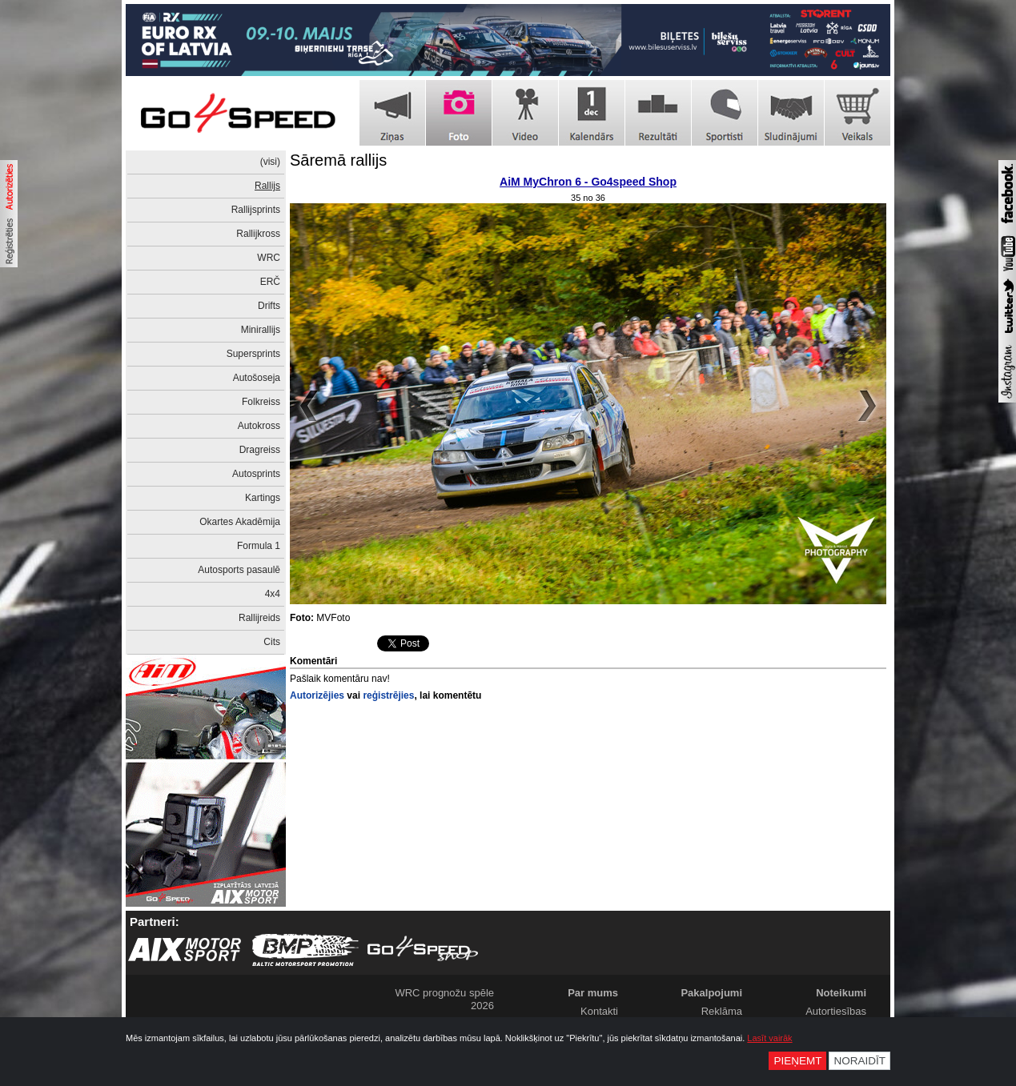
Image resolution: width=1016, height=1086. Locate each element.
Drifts (269, 305)
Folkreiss (261, 401)
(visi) (270, 161)
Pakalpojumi (711, 993)
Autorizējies (317, 695)
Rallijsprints (255, 209)
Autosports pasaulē (239, 569)
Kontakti (599, 1011)
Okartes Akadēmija (239, 521)
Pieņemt (797, 1061)
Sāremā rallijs (338, 160)
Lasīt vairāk (769, 1038)
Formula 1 (258, 545)
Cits (271, 641)
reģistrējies (388, 695)
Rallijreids (259, 617)
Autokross (259, 425)
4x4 (272, 593)
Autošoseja (256, 377)
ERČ (270, 281)
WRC (268, 257)
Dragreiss (259, 449)
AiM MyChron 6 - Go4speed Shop (588, 181)
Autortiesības (835, 1011)
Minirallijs (260, 329)
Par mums (593, 993)
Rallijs (267, 185)
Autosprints (256, 473)
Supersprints (253, 353)
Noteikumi (841, 993)
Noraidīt (859, 1061)
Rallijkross (258, 233)
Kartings (262, 497)
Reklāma (721, 1011)
